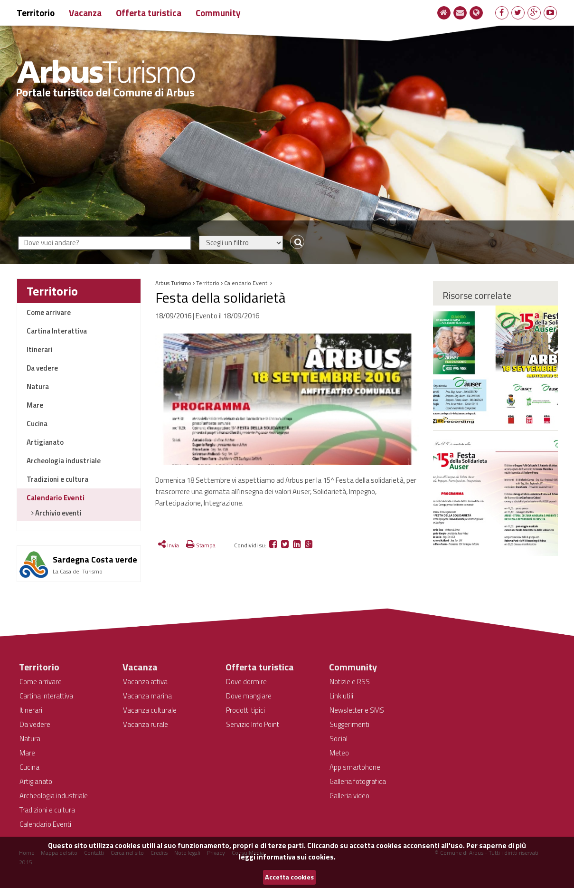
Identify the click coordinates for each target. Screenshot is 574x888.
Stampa (201, 545)
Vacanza (85, 12)
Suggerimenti (349, 724)
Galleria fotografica (357, 781)
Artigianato (45, 442)
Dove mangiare (249, 695)
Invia (168, 545)
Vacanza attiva (145, 681)
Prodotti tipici (245, 710)
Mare (35, 405)
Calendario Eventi (56, 497)
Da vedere (42, 368)
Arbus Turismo (173, 282)
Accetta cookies (289, 877)
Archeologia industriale (64, 460)
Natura (38, 386)
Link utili (341, 695)
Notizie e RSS (349, 681)
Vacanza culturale (150, 710)
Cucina (37, 423)
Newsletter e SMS (356, 710)
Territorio (36, 12)
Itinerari (40, 349)
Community (218, 12)
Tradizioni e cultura (57, 479)
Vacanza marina (147, 695)
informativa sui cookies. (296, 856)
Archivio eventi (58, 512)
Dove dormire (246, 681)
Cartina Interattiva (57, 330)
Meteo (339, 752)
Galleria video (349, 795)
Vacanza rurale (145, 724)
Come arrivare (49, 312)
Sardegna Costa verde (95, 559)
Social (338, 738)
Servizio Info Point (252, 724)
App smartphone (354, 767)
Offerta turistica (148, 12)
